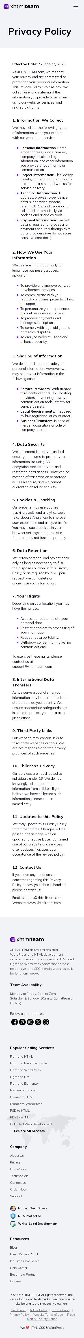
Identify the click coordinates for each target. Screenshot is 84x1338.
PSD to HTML (20, 1111)
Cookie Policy (61, 1310)
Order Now (18, 1189)
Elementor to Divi (22, 1090)
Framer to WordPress (26, 1104)
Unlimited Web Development (31, 1124)
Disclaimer (18, 1310)
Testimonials (19, 1176)
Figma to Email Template (28, 1063)
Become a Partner (23, 1274)
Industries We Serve (24, 1261)
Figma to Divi (19, 1077)
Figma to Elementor (24, 1083)
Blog (13, 1247)
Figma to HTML (21, 1056)
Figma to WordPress (25, 1070)
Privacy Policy (19, 1314)
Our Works (18, 1169)
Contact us (18, 1183)
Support (16, 1196)
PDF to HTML (19, 1117)
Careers (16, 1281)
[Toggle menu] (75, 6)
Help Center (18, 1268)
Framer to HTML (22, 1097)
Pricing (15, 1162)
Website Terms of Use (48, 1314)
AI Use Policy (38, 1310)
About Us (17, 1156)
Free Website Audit (24, 1254)
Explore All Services (29, 1131)
